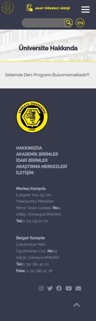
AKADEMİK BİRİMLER (37, 154)
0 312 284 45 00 (36, 264)
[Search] (47, 22)
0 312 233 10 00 (35, 221)
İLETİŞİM (25, 172)
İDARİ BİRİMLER (32, 160)
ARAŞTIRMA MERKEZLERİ (41, 166)
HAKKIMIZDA (29, 148)
